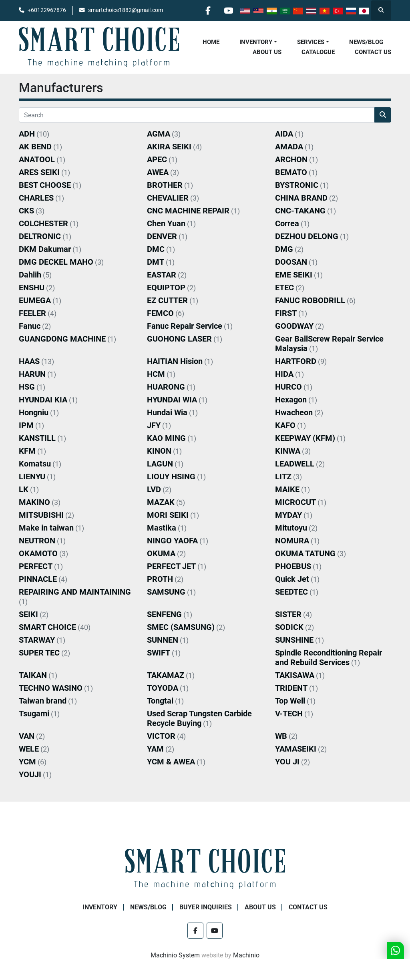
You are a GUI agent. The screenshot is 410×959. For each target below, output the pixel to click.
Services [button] (310, 42)
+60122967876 (47, 10)
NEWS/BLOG (366, 42)
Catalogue (318, 52)
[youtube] (228, 10)
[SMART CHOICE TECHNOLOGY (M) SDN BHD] (205, 869)
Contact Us (373, 52)
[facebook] (208, 10)
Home (211, 42)
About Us (267, 52)
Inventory (255, 42)
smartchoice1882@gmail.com (125, 10)
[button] (258, 42)
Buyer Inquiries (205, 907)
